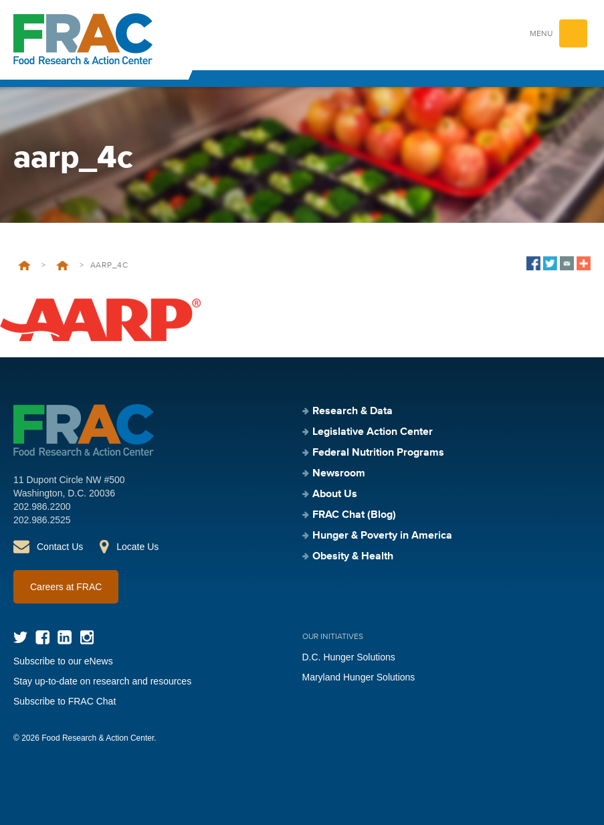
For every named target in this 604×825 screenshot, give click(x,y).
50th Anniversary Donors (63, 265)
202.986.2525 (42, 520)
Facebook (42, 637)
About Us (334, 494)
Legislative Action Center (372, 432)
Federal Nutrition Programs (378, 453)
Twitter (20, 637)
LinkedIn (65, 637)
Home (24, 265)
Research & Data (352, 411)
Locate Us (137, 546)
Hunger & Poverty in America (382, 536)
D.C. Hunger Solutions (348, 657)
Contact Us (60, 546)
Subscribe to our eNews (63, 661)
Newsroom (338, 473)
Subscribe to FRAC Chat (64, 701)
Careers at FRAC (66, 586)
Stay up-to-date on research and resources (102, 681)
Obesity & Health (352, 556)
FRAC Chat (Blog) (354, 515)
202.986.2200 (42, 506)
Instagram (87, 637)
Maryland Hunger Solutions (358, 677)
